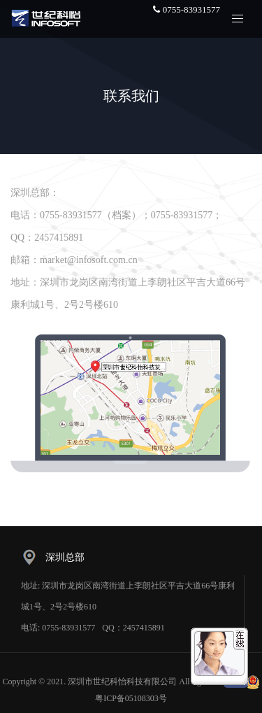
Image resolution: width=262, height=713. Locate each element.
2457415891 (144, 628)
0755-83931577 (186, 9)
